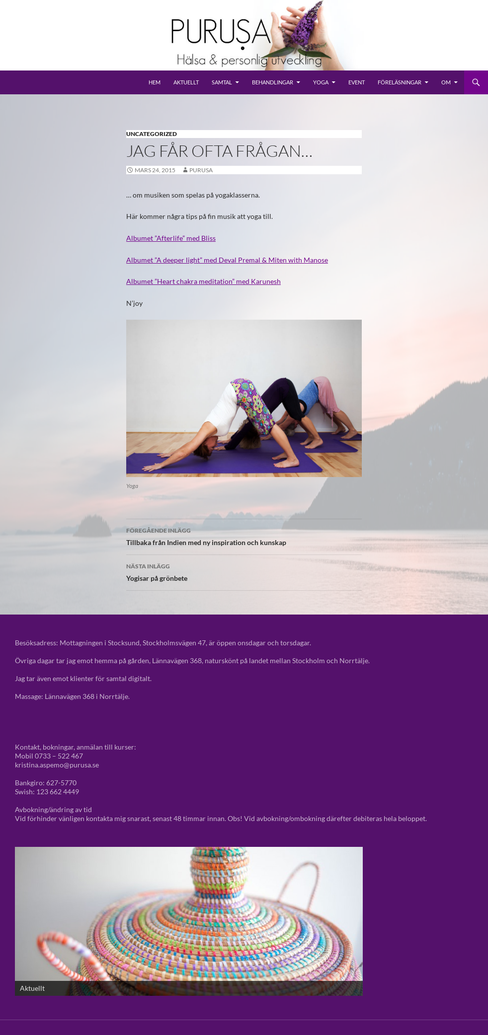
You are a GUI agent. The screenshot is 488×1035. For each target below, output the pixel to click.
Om (446, 82)
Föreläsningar (399, 82)
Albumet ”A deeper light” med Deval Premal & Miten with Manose (227, 260)
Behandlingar (272, 82)
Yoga (320, 82)
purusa (201, 170)
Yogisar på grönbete (244, 571)
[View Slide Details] (189, 921)
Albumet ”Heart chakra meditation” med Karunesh (203, 281)
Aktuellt (186, 82)
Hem (155, 82)
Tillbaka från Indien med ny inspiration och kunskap (244, 536)
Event (356, 82)
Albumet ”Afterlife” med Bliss (171, 238)
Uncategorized (151, 134)
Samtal (222, 82)
